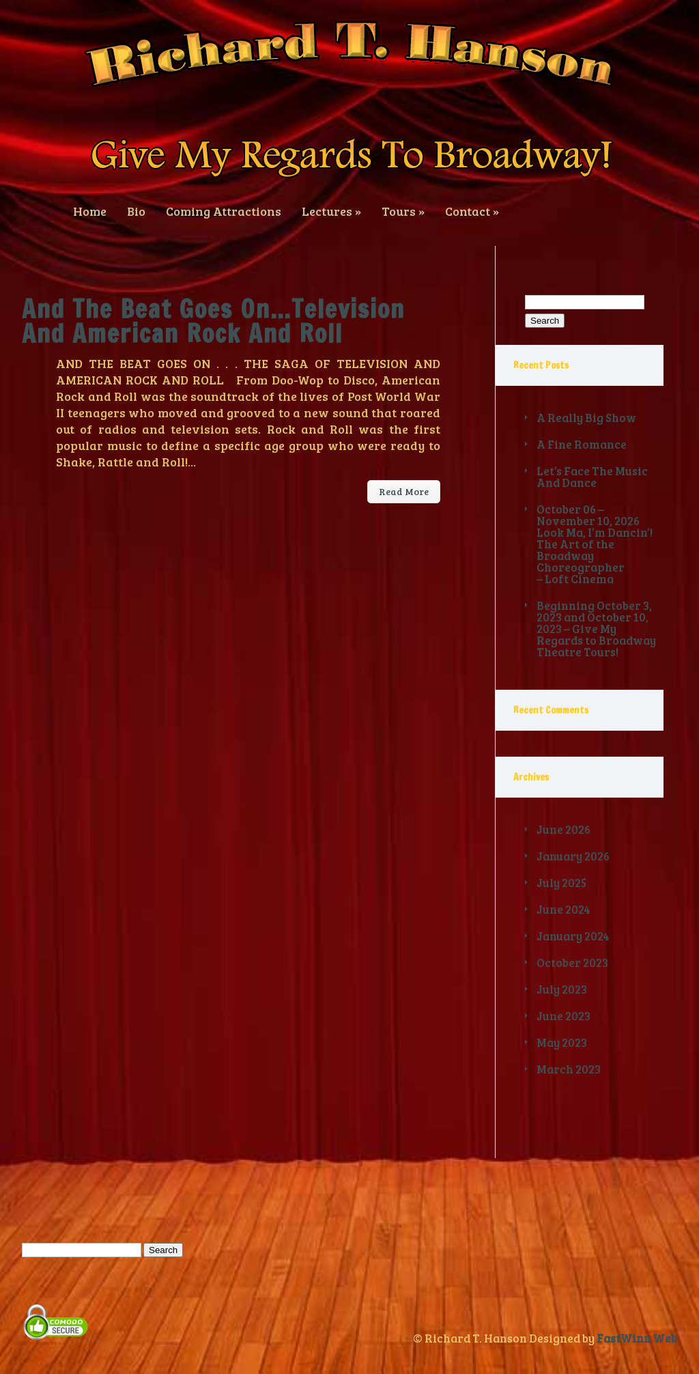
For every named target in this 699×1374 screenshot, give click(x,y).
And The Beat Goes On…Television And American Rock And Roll (213, 321)
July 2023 (562, 989)
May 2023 (562, 1042)
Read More (404, 491)
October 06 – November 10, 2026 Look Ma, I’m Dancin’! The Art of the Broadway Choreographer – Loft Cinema (595, 544)
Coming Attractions (223, 210)
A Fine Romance (582, 444)
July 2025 (561, 883)
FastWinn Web (637, 1338)
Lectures (331, 210)
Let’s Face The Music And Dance (592, 476)
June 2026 (563, 829)
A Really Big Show (586, 417)
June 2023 (563, 1016)
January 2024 (573, 936)
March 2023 (569, 1069)
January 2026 (573, 856)
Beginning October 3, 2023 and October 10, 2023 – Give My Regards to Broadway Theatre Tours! (596, 629)
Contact (472, 210)
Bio (136, 210)
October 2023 (572, 962)
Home (89, 210)
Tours (403, 210)
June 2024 (563, 909)
